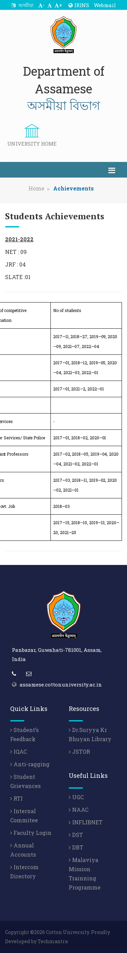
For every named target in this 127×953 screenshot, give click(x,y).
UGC (76, 797)
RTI (16, 798)
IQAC (18, 751)
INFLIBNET (86, 822)
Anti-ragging (29, 764)
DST (76, 834)
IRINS (78, 5)
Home (36, 188)
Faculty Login (30, 832)
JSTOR (79, 751)
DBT (76, 847)
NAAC (78, 809)
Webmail (105, 5)
